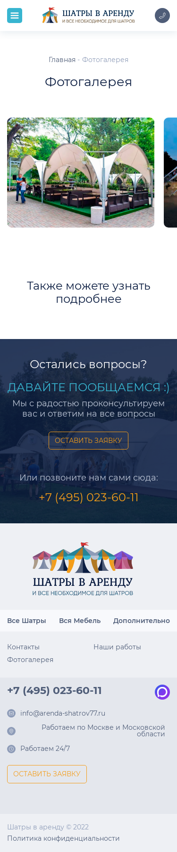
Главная (62, 59)
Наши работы (117, 647)
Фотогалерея (30, 659)
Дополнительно (141, 620)
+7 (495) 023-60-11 (89, 497)
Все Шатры (26, 620)
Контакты (23, 647)
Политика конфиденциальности (63, 838)
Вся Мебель (80, 620)
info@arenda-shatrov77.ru (62, 713)
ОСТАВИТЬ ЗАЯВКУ (88, 440)
